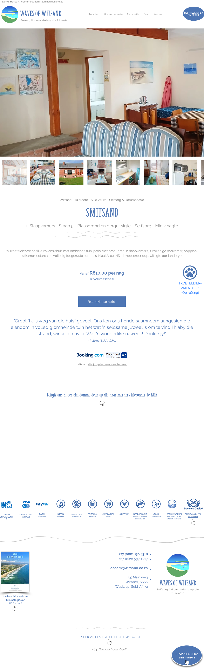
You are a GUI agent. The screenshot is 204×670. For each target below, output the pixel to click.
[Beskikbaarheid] (102, 301)
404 (94, 649)
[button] (113, 14)
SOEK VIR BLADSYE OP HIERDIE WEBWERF (111, 637)
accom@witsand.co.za (129, 568)
